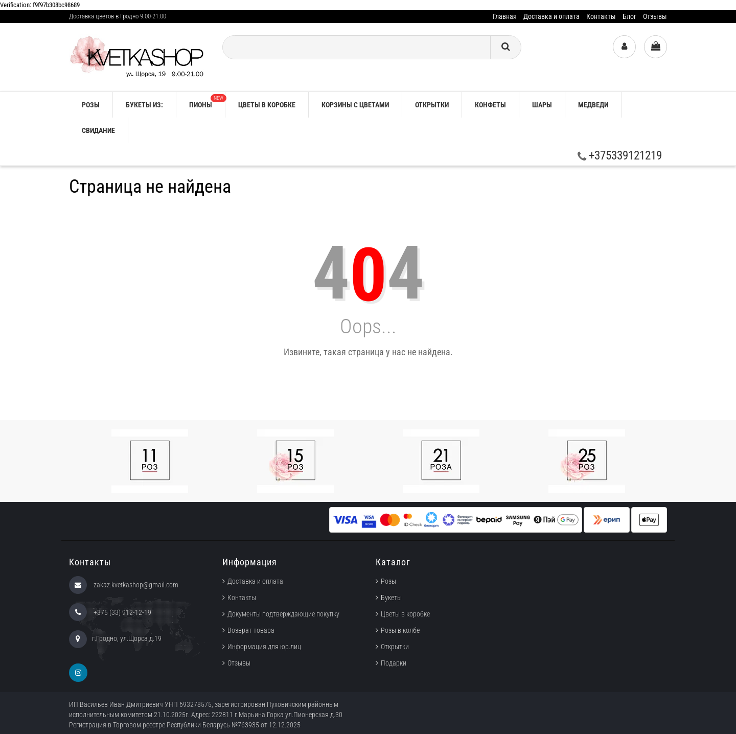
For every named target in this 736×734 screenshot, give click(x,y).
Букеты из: (144, 105)
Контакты (601, 16)
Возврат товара (250, 630)
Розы (388, 581)
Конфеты (490, 105)
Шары (542, 105)
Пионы (207, 101)
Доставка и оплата (551, 16)
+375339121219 (620, 156)
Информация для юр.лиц (264, 647)
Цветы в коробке (266, 105)
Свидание (98, 130)
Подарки (393, 663)
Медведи (593, 105)
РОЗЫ (91, 105)
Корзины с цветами (355, 105)
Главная (505, 16)
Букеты (391, 597)
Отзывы (655, 16)
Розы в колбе (400, 630)
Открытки (432, 105)
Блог (629, 16)
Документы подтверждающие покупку (283, 614)
